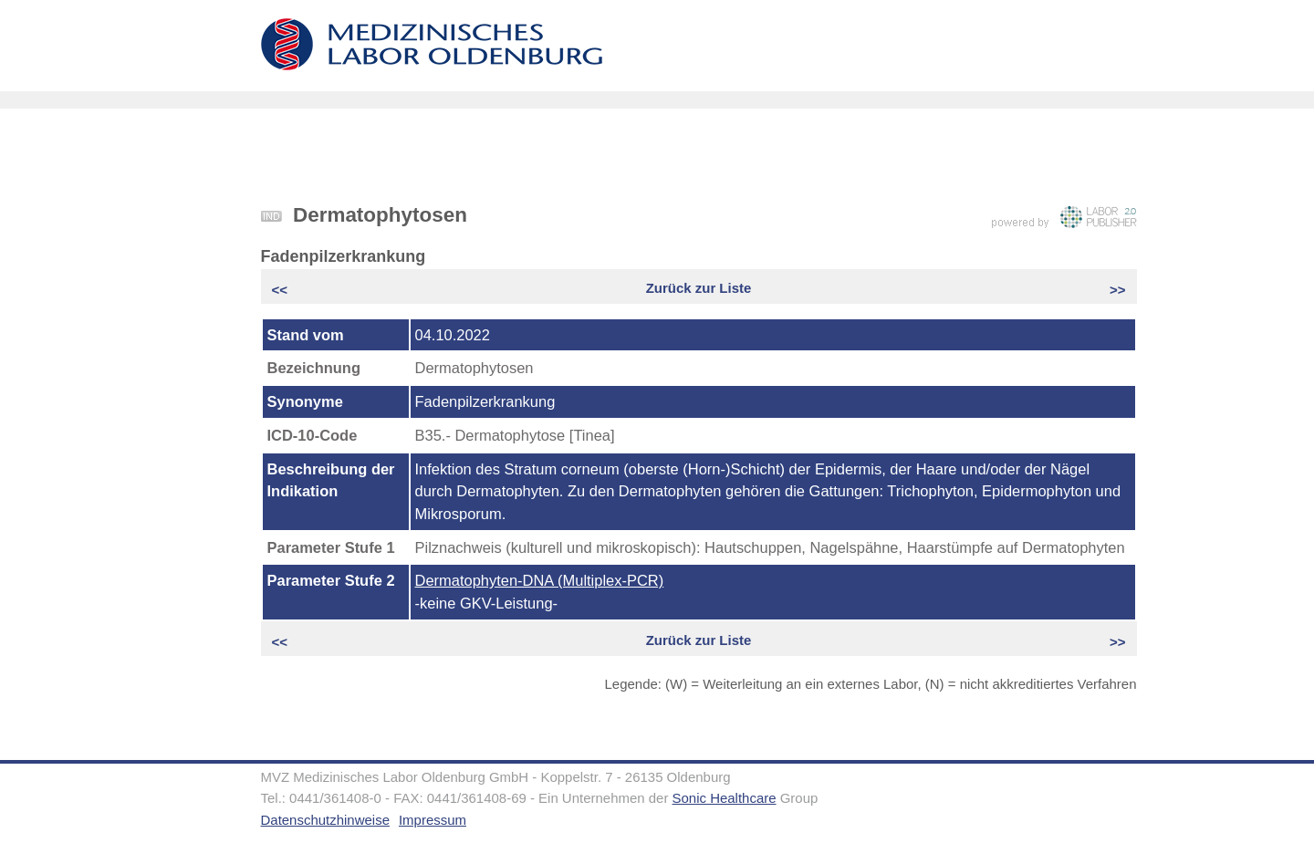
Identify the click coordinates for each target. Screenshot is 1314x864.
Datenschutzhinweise (325, 820)
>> (1116, 289)
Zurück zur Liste (699, 288)
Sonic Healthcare (725, 798)
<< (282, 289)
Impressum (432, 820)
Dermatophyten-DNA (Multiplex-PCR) (539, 580)
